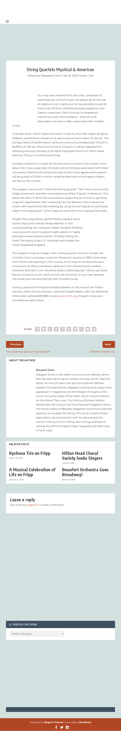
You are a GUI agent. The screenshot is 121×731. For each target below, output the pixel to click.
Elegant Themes (53, 722)
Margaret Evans (51, 75)
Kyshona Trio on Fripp (30, 453)
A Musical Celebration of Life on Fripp (32, 472)
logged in (33, 505)
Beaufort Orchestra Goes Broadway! (85, 472)
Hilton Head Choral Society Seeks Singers (82, 456)
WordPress (85, 722)
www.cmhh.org (67, 296)
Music (83, 75)
